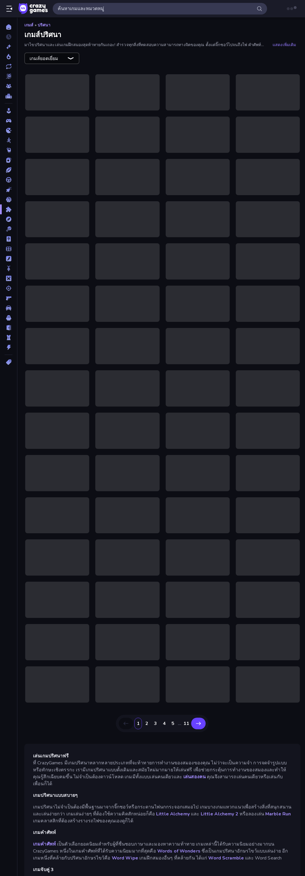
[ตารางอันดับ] (8, 96)
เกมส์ (29, 25)
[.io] (8, 130)
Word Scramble (226, 858)
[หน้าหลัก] (8, 27)
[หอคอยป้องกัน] (8, 337)
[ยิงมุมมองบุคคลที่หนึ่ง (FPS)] (8, 298)
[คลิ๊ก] (8, 190)
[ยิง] (8, 288)
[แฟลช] (8, 259)
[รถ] (8, 308)
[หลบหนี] (8, 328)
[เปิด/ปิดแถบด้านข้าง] (9, 9)
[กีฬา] (8, 170)
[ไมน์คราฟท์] (8, 278)
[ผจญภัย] (8, 219)
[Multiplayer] (8, 86)
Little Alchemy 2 (219, 814)
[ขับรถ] (8, 180)
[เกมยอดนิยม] (8, 56)
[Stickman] (8, 140)
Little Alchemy (173, 814)
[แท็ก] (8, 362)
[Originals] (8, 76)
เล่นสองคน (194, 777)
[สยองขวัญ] (8, 318)
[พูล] (8, 229)
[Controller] (8, 121)
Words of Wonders (178, 851)
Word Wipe (125, 858)
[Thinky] (8, 150)
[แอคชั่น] (8, 347)
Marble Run (278, 814)
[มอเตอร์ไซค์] (8, 268)
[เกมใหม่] (8, 47)
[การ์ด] (8, 160)
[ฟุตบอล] (8, 249)
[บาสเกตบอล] (8, 199)
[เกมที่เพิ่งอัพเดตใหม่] (8, 66)
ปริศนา (44, 25)
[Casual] (8, 111)
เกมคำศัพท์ (44, 844)
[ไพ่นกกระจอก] (8, 239)
